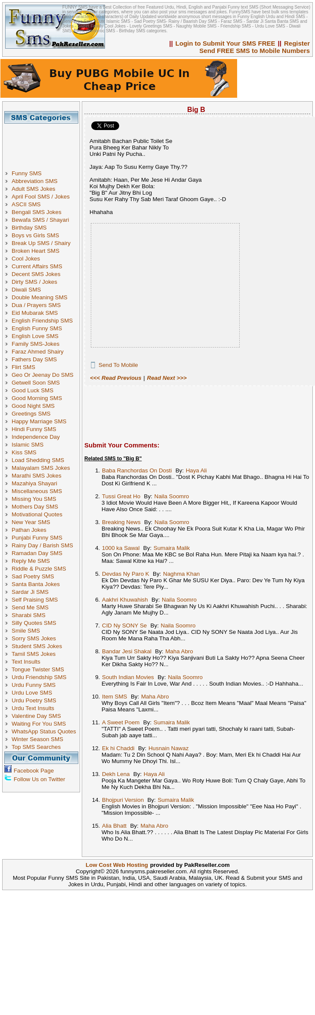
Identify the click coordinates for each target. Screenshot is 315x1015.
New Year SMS (31, 522)
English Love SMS (35, 336)
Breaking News (121, 522)
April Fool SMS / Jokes (41, 196)
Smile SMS (26, 630)
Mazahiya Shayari (34, 483)
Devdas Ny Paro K (125, 574)
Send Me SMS (30, 607)
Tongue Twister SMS (38, 669)
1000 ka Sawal (120, 548)
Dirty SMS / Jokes (34, 282)
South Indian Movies (128, 677)
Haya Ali (196, 470)
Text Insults (26, 661)
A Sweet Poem (120, 722)
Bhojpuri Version (123, 800)
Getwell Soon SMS (36, 382)
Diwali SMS (26, 289)
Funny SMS (27, 173)
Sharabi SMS (29, 615)
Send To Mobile (118, 365)
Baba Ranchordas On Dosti (137, 470)
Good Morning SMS (37, 398)
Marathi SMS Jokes (37, 475)
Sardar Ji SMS (30, 592)
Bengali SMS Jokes (37, 212)
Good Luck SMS (32, 390)
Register (297, 43)
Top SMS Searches (36, 747)
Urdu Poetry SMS (34, 700)
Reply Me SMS (31, 561)
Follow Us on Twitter (39, 779)
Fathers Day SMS (34, 359)
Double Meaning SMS (40, 297)
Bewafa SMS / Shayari (40, 220)
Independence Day (36, 437)
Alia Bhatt (114, 826)
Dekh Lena (116, 774)
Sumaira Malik (172, 548)
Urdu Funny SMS (34, 685)
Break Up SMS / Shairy (41, 243)
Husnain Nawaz (168, 748)
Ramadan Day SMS (37, 553)
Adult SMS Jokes (33, 189)
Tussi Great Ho (121, 496)
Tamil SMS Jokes (34, 654)
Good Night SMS (33, 406)
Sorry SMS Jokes (34, 638)
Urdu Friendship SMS (39, 677)
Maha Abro (179, 651)
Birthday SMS (29, 227)
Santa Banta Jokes (36, 584)
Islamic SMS (27, 444)
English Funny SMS (37, 328)
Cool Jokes (26, 258)
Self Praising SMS (35, 599)
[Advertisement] (44, 143)
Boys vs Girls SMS (35, 235)
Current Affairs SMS (37, 266)
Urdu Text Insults (33, 708)
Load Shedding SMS (38, 460)
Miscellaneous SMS (37, 491)
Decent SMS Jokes (36, 274)
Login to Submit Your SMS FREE (225, 43)
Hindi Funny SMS (34, 429)
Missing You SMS (34, 499)
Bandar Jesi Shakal (126, 651)
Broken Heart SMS (35, 251)
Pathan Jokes (29, 530)
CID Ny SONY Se (124, 625)
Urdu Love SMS (32, 692)
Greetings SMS (31, 413)
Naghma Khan (181, 574)
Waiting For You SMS (39, 723)
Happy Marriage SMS (39, 421)
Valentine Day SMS (36, 716)
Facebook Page (34, 770)
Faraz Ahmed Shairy (38, 351)
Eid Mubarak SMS (35, 313)
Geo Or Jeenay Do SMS (43, 375)
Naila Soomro (171, 496)
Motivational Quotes (37, 514)
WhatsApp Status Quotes (44, 731)
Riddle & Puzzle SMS (39, 568)
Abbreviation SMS (35, 181)
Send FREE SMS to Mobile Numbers (254, 50)
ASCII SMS (26, 204)
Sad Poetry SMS (33, 576)
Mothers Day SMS (35, 506)
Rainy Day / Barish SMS (42, 545)
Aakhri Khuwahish (125, 599)
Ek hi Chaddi (118, 748)
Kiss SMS (24, 452)
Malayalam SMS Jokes (41, 468)
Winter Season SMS (37, 739)
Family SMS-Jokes (35, 344)
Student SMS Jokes (37, 646)
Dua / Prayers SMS (36, 305)
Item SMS (114, 696)
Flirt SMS (23, 367)
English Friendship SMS (42, 320)
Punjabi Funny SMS (37, 537)
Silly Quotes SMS (34, 623)
